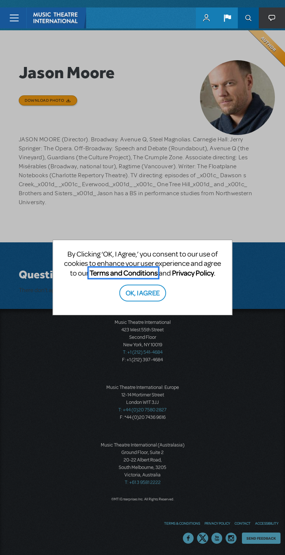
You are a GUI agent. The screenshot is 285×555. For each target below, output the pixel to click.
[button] (227, 17)
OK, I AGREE (142, 292)
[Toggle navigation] (14, 17)
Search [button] (248, 17)
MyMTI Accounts (206, 17)
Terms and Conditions (124, 273)
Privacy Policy (193, 273)
